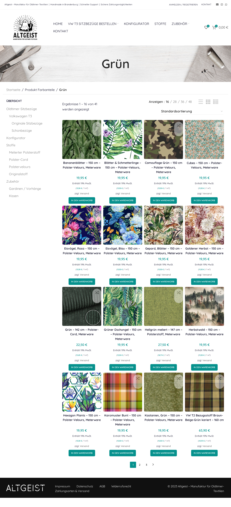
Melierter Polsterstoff (24, 152)
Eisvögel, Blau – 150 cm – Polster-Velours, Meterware (122, 255)
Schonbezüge (22, 130)
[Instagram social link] (222, 4)
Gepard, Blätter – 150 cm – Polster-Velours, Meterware (164, 255)
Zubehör (12, 181)
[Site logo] (25, 27)
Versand (83, 195)
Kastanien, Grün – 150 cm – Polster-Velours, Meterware (164, 428)
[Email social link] (217, 4)
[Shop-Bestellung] (192, 111)
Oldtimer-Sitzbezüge (21, 109)
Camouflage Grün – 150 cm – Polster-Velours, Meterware (164, 164)
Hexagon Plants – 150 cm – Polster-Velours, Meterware (80, 428)
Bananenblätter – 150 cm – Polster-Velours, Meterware (80, 164)
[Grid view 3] (208, 102)
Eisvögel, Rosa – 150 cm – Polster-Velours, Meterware (80, 255)
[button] (80, 202)
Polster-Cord (18, 160)
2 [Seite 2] (139, 473)
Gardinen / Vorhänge (25, 189)
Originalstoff (18, 174)
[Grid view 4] (215, 102)
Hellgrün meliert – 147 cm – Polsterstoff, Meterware (164, 342)
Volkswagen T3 (20, 116)
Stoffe (10, 145)
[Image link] (25, 497)
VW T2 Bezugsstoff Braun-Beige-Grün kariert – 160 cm (206, 428)
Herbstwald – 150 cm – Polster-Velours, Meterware (205, 342)
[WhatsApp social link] (226, 4)
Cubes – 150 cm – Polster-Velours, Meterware (206, 164)
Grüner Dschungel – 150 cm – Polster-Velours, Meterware (122, 342)
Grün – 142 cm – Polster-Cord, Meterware (80, 342)
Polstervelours (19, 167)
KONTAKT (206, 4)
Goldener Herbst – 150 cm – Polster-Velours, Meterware (206, 255)
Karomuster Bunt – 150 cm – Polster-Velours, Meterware (122, 428)
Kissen (13, 196)
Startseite (13, 90)
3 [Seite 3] (146, 473)
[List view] (201, 102)
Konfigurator (15, 138)
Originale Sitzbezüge (27, 123)
